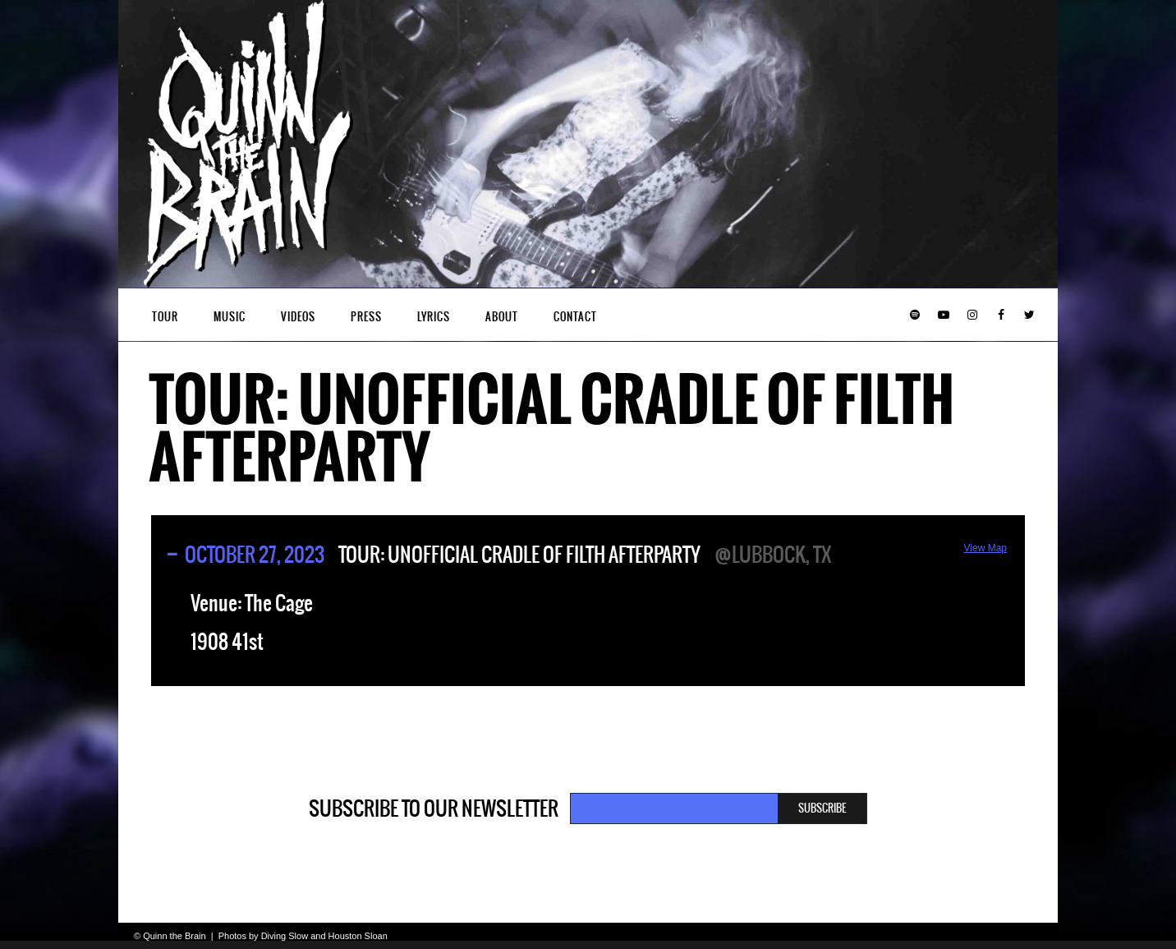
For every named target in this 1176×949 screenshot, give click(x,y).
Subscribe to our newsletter (433, 808)
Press (366, 317)
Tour (165, 317)
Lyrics (433, 317)
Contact (575, 317)
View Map (985, 548)
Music (230, 317)
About (501, 317)
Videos (298, 317)
